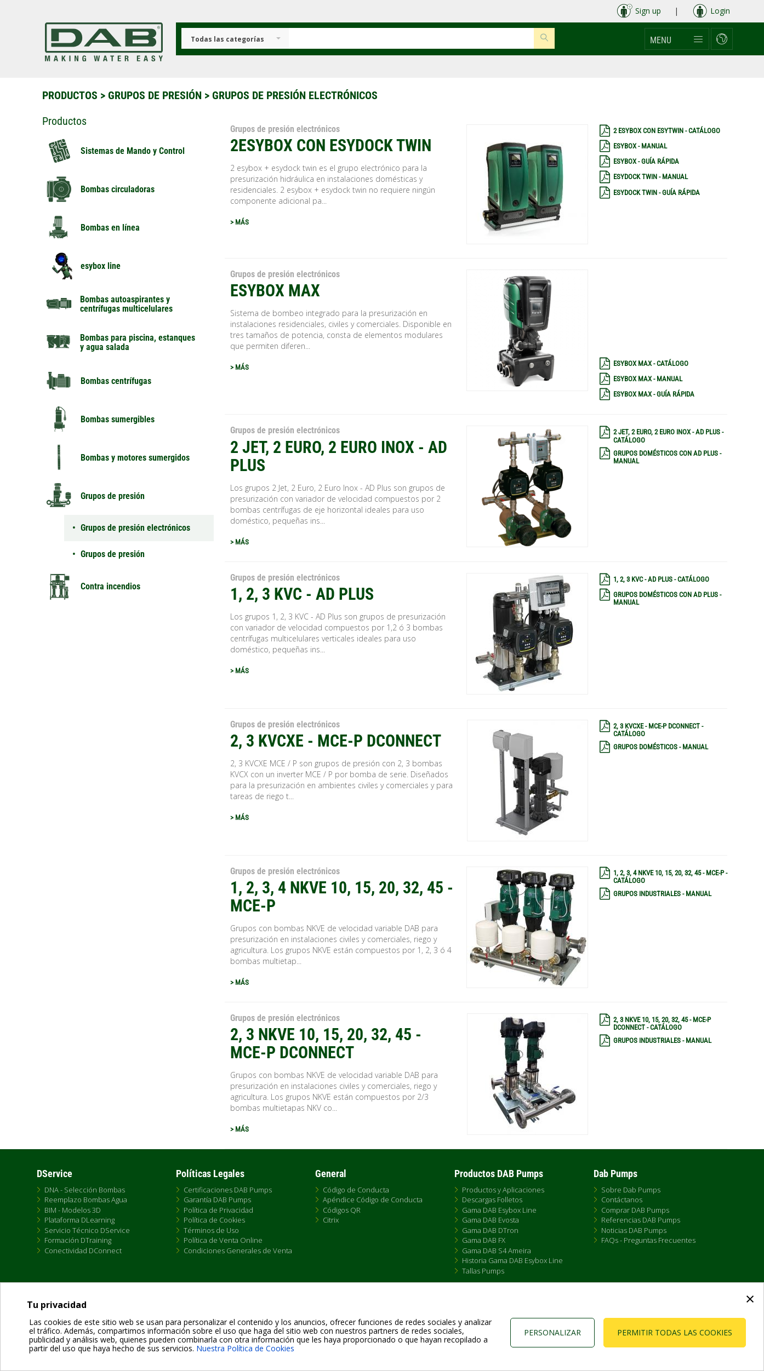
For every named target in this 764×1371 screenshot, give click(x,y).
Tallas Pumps (483, 1271)
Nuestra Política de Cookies (245, 1348)
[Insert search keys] (411, 38)
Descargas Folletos (492, 1199)
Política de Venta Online (223, 1240)
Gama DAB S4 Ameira (496, 1250)
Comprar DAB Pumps (635, 1210)
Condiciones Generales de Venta (238, 1250)
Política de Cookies (214, 1220)
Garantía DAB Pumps (217, 1199)
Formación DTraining (77, 1240)
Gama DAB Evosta (490, 1220)
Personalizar (552, 1332)
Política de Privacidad (218, 1210)
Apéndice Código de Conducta (373, 1199)
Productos (70, 95)
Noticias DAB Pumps (633, 1230)
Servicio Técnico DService (87, 1230)
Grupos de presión (155, 95)
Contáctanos (621, 1199)
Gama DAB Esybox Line (499, 1210)
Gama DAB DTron (490, 1230)
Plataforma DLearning (79, 1220)
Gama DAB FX (483, 1240)
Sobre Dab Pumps (630, 1190)
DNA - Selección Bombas (84, 1190)
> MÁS (239, 222)
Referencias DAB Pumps (640, 1220)
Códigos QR (342, 1210)
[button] (677, 38)
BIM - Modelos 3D (72, 1210)
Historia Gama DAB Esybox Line (512, 1260)
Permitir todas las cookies (674, 1332)
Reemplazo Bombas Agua (85, 1199)
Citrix (331, 1220)
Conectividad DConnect (83, 1250)
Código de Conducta (356, 1190)
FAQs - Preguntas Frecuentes (648, 1240)
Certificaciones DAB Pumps (228, 1190)
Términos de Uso (211, 1230)
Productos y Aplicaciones (503, 1190)
